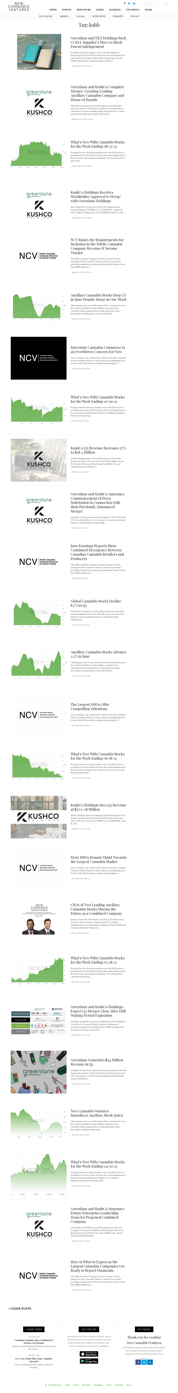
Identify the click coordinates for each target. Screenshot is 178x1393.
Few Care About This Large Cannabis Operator (33, 1360)
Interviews (98, 16)
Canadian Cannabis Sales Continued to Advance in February (34, 1341)
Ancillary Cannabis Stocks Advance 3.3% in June (98, 654)
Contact (76, 1385)
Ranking (115, 9)
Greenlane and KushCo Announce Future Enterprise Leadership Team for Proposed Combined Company (98, 1215)
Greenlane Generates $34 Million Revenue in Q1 (97, 1062)
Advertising (98, 1385)
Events (66, 9)
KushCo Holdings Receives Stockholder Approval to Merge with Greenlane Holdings (96, 196)
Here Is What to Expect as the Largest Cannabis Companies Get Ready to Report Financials (98, 1266)
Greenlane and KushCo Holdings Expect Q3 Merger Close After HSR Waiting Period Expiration (98, 1011)
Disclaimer (119, 1385)
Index (100, 9)
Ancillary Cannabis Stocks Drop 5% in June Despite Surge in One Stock (98, 297)
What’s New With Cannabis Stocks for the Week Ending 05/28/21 (98, 960)
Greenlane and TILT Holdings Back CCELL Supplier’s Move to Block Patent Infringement (98, 42)
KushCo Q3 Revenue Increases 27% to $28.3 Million (98, 450)
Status (129, 1385)
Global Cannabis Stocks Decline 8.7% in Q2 (96, 603)
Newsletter (86, 1385)
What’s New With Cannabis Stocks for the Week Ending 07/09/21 (98, 399)
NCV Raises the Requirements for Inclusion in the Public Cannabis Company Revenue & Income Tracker (97, 246)
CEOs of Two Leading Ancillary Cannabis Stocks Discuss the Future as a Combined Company (96, 909)
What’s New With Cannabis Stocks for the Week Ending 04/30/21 (98, 1164)
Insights (118, 16)
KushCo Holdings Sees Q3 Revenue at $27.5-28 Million (98, 807)
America (64, 16)
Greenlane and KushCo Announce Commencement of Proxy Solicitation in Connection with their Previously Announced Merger (98, 502)
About (67, 1385)
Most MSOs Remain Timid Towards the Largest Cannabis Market (98, 859)
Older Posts (19, 1308)
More (148, 9)
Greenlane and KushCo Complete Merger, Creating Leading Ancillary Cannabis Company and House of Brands (97, 93)
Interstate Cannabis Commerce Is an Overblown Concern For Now (98, 349)
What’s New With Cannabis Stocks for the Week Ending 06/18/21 (98, 756)
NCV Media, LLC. (55, 1385)
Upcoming (132, 9)
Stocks (134, 16)
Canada (80, 16)
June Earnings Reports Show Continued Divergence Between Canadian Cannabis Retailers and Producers (97, 552)
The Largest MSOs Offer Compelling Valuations (90, 706)
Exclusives (45, 16)
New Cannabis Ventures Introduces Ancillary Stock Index (97, 1113)
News (53, 9)
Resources (84, 9)
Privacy (109, 1385)
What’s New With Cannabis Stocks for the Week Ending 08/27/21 (98, 144)
